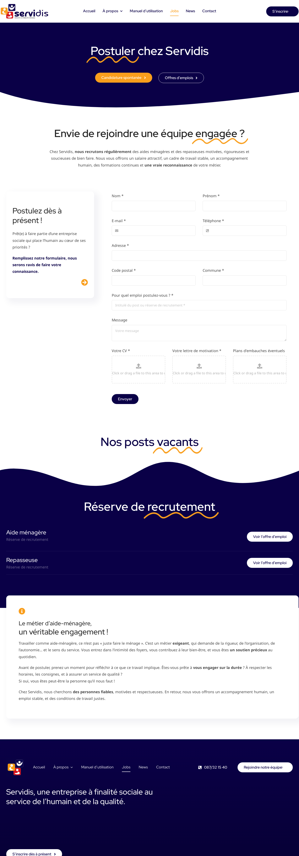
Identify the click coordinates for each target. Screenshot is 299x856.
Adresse (120, 245)
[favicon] (15, 759)
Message (119, 319)
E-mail (119, 220)
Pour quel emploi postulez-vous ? (142, 295)
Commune (213, 270)
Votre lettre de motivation (196, 350)
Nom (118, 195)
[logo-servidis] (24, 4)
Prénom (211, 195)
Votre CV (121, 350)
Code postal (124, 270)
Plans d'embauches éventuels (259, 350)
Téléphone (213, 220)
